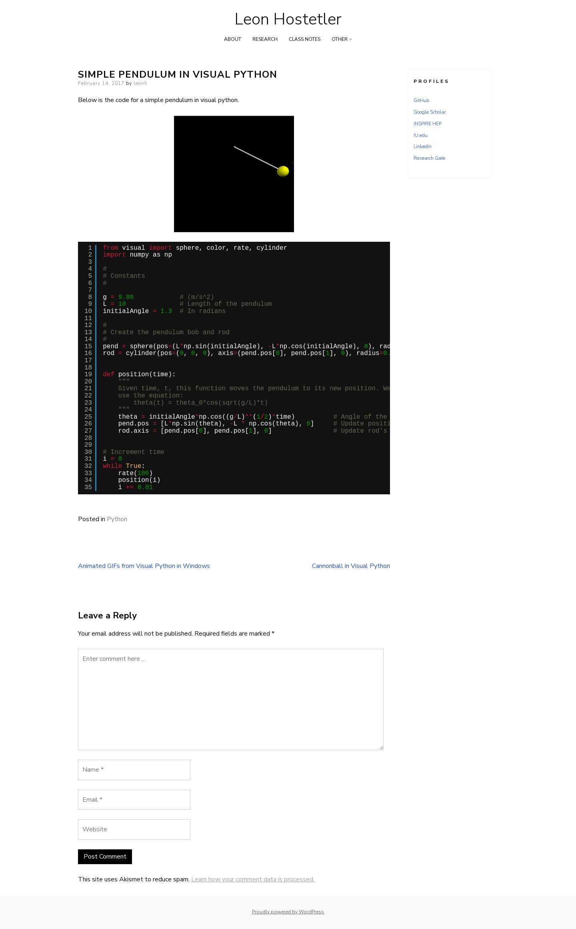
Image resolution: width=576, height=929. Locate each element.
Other (340, 39)
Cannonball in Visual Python (351, 566)
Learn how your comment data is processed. (252, 879)
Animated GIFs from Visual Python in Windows (144, 566)
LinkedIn (423, 146)
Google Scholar (430, 112)
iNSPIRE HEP (428, 123)
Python (117, 519)
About (232, 39)
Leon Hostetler (288, 19)
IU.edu (421, 135)
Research (265, 39)
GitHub (421, 100)
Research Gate (429, 158)
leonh (141, 83)
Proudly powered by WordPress (288, 912)
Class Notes (304, 39)
